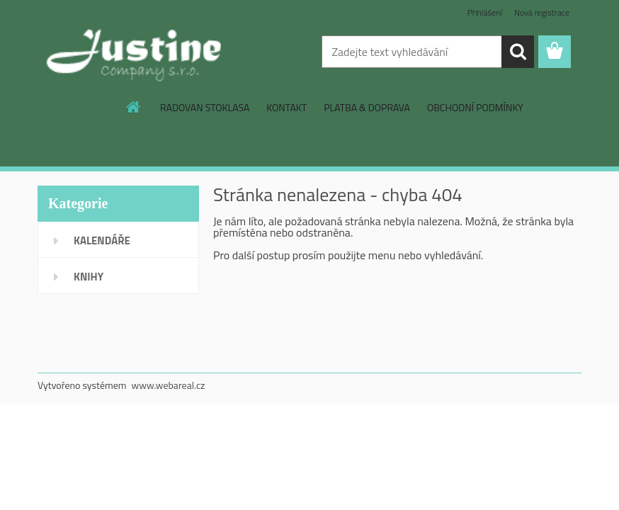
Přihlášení (484, 12)
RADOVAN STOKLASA (204, 107)
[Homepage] (134, 107)
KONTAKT (286, 107)
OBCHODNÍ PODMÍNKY (475, 107)
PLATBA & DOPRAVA (367, 107)
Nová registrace (541, 12)
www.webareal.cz (168, 385)
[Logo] (135, 52)
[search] (517, 51)
